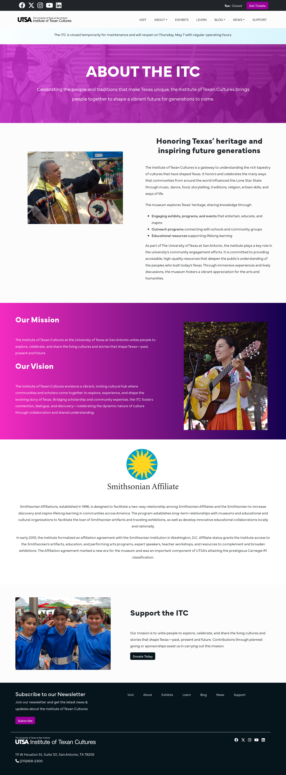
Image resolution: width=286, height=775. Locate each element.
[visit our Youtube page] (49, 6)
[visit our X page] (31, 6)
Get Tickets (257, 5)
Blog (218, 19)
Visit (142, 19)
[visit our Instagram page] (40, 6)
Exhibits (181, 19)
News (237, 19)
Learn (201, 19)
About (159, 19)
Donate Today (143, 656)
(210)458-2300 (31, 760)
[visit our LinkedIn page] (58, 6)
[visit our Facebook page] (22, 6)
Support (260, 19)
